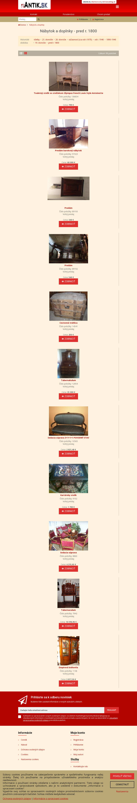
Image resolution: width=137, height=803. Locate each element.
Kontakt (33, 14)
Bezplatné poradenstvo (84, 755)
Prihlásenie (82, 20)
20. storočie (60, 39)
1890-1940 (111, 39)
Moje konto (78, 734)
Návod (24, 729)
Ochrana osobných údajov (33, 734)
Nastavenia (122, 791)
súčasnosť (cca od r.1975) (80, 39)
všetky (37, 39)
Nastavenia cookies (30, 743)
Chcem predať (103, 14)
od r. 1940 (99, 39)
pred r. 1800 (53, 43)
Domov (22, 25)
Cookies (24, 739)
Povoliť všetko (122, 776)
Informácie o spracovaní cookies (50, 798)
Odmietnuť (122, 784)
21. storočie (47, 39)
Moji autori (78, 739)
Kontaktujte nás (80, 751)
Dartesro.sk (96, 2)
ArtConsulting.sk (108, 2)
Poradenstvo (68, 14)
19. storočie (40, 43)
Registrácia (98, 20)
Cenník (24, 724)
